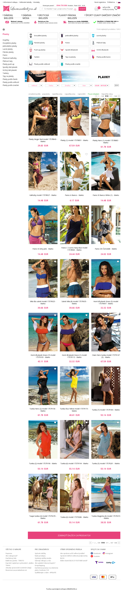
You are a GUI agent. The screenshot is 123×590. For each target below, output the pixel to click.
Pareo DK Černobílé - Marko (106, 249)
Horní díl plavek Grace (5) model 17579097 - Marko (105, 302)
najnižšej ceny (57, 94)
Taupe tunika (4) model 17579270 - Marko (43, 517)
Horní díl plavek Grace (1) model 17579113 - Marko (74, 356)
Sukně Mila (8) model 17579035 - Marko (74, 302)
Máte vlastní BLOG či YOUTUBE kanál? (73, 560)
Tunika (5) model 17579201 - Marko (106, 463)
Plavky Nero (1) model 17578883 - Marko (106, 141)
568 (115, 96)
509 (102, 96)
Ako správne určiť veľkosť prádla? (72, 553)
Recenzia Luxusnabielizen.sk (16, 570)
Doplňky (6, 40)
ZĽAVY (97, 15)
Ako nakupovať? (12, 556)
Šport (89, 15)
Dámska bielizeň (8, 17)
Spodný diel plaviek (10, 67)
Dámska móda (27, 17)
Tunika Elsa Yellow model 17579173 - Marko (74, 410)
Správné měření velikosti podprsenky (74, 556)
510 (106, 96)
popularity (46, 94)
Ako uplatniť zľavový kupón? (45, 563)
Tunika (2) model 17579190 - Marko (43, 463)
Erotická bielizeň (44, 17)
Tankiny (6, 73)
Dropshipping (40, 565)
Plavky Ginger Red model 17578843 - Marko (43, 140)
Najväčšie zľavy (107, 94)
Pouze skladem (93, 94)
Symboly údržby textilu (43, 558)
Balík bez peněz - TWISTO (15, 560)
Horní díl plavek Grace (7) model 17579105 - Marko (43, 356)
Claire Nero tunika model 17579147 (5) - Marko (106, 356)
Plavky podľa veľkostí (11, 82)
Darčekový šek (11, 558)
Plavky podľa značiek (11, 85)
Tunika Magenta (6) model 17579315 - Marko (106, 517)
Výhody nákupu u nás (43, 560)
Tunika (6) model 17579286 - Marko (74, 517)
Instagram (109, 553)
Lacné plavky (8, 49)
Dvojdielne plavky (9, 43)
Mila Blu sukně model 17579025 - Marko (43, 302)
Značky (116, 15)
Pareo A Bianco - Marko (74, 195)
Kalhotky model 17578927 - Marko (43, 195)
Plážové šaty (7, 61)
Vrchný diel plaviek (10, 70)
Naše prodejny (40, 556)
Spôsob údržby (40, 553)
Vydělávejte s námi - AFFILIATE (45, 572)
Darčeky (106, 15)
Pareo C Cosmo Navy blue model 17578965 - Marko (74, 249)
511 (111, 96)
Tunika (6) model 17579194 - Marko (74, 463)
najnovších (82, 94)
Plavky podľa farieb (10, 79)
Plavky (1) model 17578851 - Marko (74, 140)
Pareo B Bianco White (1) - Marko (106, 195)
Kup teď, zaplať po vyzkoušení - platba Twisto (20, 564)
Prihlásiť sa (111, 2)
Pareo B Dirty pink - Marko (43, 249)
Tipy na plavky (8, 76)
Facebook (97, 553)
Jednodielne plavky (10, 46)
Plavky (62, 15)
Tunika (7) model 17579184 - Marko (106, 410)
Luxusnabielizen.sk (19, 9)
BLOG (62, 558)
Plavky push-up (8, 64)
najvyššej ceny (70, 94)
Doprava (9, 553)
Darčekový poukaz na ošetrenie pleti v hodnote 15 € (46, 569)
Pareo (5, 55)
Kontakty (37, 2)
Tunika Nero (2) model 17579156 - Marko (43, 410)
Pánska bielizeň (72, 17)
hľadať (82, 9)
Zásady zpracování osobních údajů (18, 568)
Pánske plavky (8, 52)
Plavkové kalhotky (10, 58)
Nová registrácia (100, 2)
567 (112, 543)
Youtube (97, 556)
